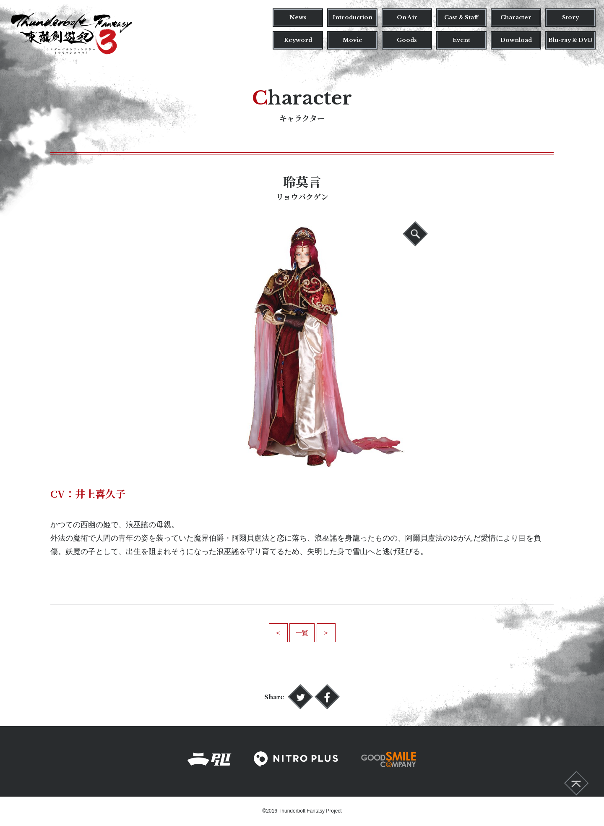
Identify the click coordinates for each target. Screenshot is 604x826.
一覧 (302, 632)
